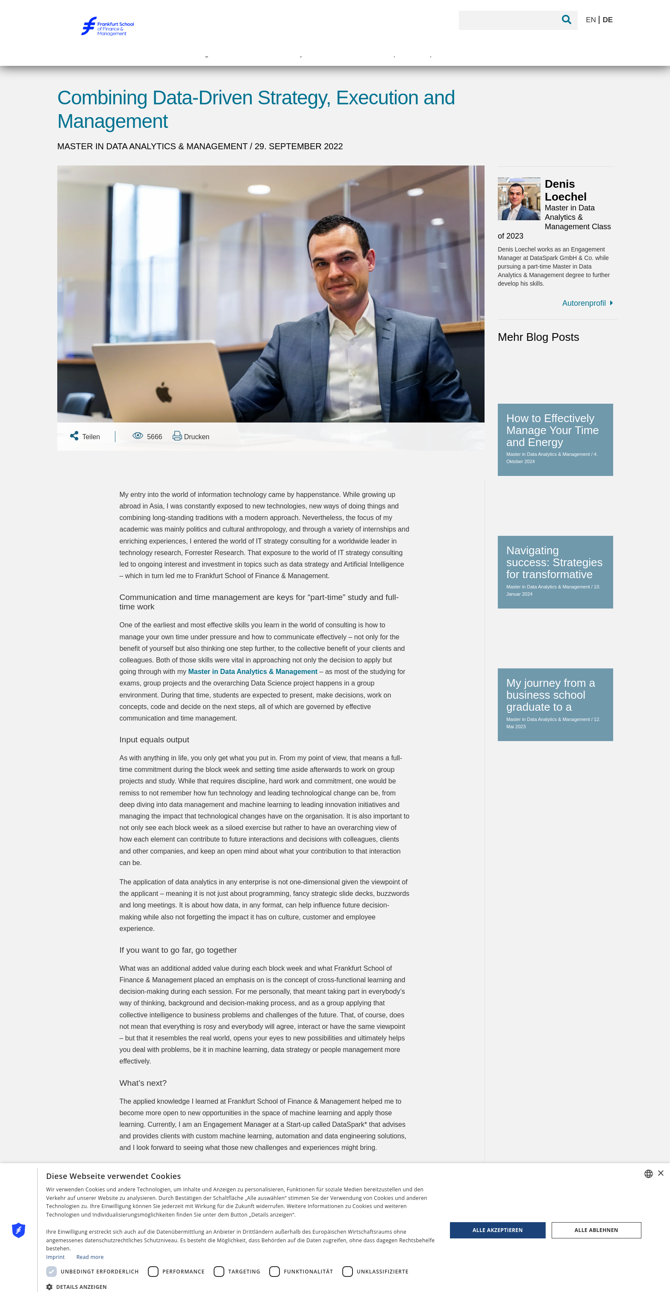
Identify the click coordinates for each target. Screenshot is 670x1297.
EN (592, 20)
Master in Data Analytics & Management (153, 146)
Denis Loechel (566, 190)
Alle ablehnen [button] (596, 1230)
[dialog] (335, 1230)
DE (607, 20)
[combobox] (648, 1174)
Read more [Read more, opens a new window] (90, 1257)
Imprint (55, 1257)
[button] (240, 1286)
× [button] (660, 1173)
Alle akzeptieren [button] (498, 1230)
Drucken (191, 435)
